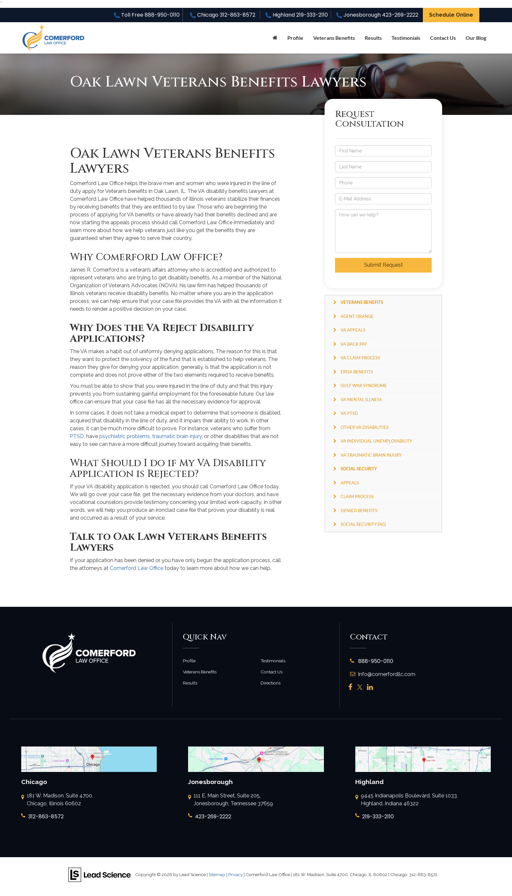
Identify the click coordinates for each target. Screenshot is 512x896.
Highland (296, 15)
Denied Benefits (359, 510)
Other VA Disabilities (365, 427)
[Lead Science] (99, 874)
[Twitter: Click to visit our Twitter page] (359, 687)
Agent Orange (357, 316)
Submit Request (383, 265)
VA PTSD (349, 413)
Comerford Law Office (136, 568)
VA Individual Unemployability (376, 441)
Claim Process (357, 496)
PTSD (77, 436)
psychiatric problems (124, 436)
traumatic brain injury (177, 436)
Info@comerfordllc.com (382, 674)
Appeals (350, 482)
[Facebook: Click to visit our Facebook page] (350, 687)
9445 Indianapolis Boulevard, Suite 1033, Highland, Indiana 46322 (406, 800)
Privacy (235, 874)
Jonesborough (377, 15)
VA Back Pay (354, 344)
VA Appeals (353, 330)
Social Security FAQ (363, 524)
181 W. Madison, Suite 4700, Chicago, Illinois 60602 (57, 800)
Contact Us (443, 38)
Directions (270, 682)
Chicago (222, 15)
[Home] (275, 38)
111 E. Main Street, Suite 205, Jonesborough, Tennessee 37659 (230, 800)
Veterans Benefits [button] (334, 38)
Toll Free (147, 15)
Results (373, 38)
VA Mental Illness (361, 399)
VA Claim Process (360, 357)
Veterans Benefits (199, 671)
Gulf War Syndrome (364, 385)
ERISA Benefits (357, 371)
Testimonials (406, 38)
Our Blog (476, 38)
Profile (295, 38)
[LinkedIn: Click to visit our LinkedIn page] (370, 687)
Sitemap (217, 874)
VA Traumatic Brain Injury (371, 455)
